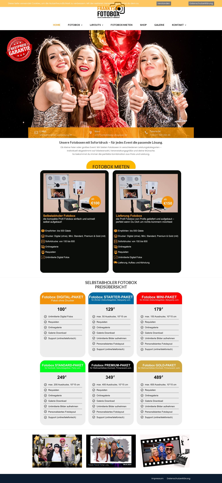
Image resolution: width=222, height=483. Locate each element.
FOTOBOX (74, 24)
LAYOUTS (95, 24)
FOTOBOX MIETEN (121, 24)
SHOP (143, 24)
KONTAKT (178, 24)
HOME (56, 24)
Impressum (157, 478)
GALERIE (159, 24)
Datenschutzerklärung (178, 478)
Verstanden (164, 3)
